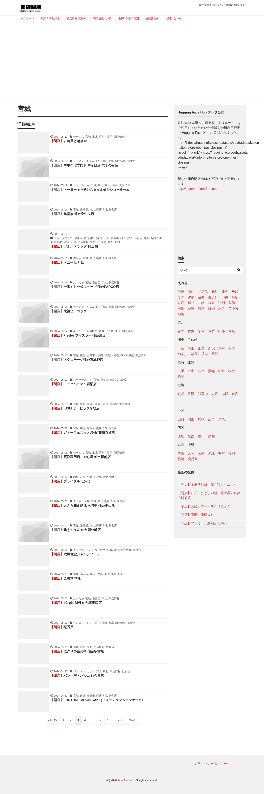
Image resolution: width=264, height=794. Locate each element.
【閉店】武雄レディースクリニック (204, 506)
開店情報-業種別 (76, 18)
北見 (225, 292)
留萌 (231, 303)
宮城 (231, 331)
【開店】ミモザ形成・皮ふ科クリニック (207, 484)
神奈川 (182, 354)
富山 (191, 371)
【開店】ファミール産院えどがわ (202, 523)
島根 (201, 419)
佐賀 (181, 453)
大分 (191, 453)
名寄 (181, 297)
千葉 (181, 348)
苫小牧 (233, 308)
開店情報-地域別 (50, 18)
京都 (181, 393)
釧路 (181, 314)
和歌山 (203, 393)
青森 (181, 331)
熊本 (221, 453)
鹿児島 (193, 459)
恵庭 (181, 303)
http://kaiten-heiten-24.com (197, 189)
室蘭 (201, 297)
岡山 (191, 419)
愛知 (211, 371)
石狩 (191, 308)
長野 (214, 354)
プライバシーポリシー (210, 763)
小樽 (225, 297)
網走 (221, 308)
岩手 (211, 331)
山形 (221, 331)
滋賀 (225, 393)
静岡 (181, 376)
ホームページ (26, 18)
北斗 (214, 292)
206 (120, 720)
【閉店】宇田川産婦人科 (196, 515)
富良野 (213, 297)
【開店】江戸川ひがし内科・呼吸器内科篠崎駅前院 (209, 495)
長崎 (181, 459)
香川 (201, 436)
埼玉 (191, 348)
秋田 (191, 331)
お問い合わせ (173, 18)
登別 (181, 308)
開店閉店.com (126, 780)
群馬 (194, 354)
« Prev (52, 720)
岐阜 (201, 371)
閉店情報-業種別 (129, 18)
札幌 (201, 303)
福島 (201, 331)
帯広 (235, 297)
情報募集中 (152, 18)
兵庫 (191, 393)
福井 (231, 371)
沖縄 (211, 453)
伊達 (181, 292)
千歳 (235, 292)
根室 (211, 303)
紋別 (211, 308)
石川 (221, 371)
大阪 (214, 393)
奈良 (235, 393)
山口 (181, 419)
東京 (221, 348)
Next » (133, 720)
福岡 (231, 453)
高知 (211, 436)
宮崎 (201, 453)
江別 (221, 303)
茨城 (204, 354)
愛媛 (191, 436)
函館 (191, 292)
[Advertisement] (130, 61)
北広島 (203, 292)
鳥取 (221, 419)
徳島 (181, 436)
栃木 (231, 348)
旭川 (191, 303)
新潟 (211, 348)
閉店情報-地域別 (103, 18)
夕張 (191, 297)
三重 (181, 371)
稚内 (201, 308)
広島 (211, 419)
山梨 (201, 348)
